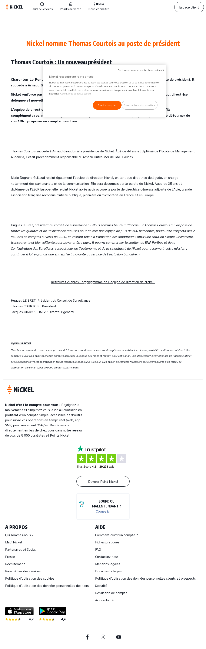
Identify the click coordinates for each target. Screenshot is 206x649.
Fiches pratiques (107, 542)
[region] (104, 91)
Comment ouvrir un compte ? (116, 535)
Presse (10, 556)
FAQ (98, 549)
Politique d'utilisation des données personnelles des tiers (47, 585)
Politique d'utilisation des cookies (29, 578)
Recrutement (15, 564)
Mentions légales (107, 564)
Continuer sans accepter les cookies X (141, 70)
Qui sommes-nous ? (19, 535)
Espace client (189, 7)
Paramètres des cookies (23, 571)
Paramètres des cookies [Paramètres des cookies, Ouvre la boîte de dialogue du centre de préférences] (139, 105)
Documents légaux (109, 571)
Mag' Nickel (13, 542)
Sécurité (101, 585)
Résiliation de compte (111, 592)
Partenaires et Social (20, 549)
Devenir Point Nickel (103, 481)
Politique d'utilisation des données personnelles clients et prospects (145, 578)
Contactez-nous (107, 556)
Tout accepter (107, 105)
